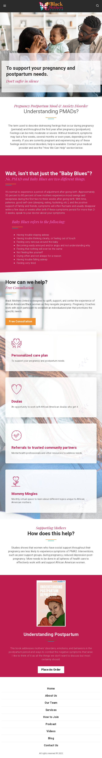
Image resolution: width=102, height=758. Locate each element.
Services (51, 710)
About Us (51, 696)
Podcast (51, 724)
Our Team (51, 703)
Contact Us (51, 745)
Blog (51, 738)
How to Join (51, 717)
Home (51, 689)
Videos (51, 731)
